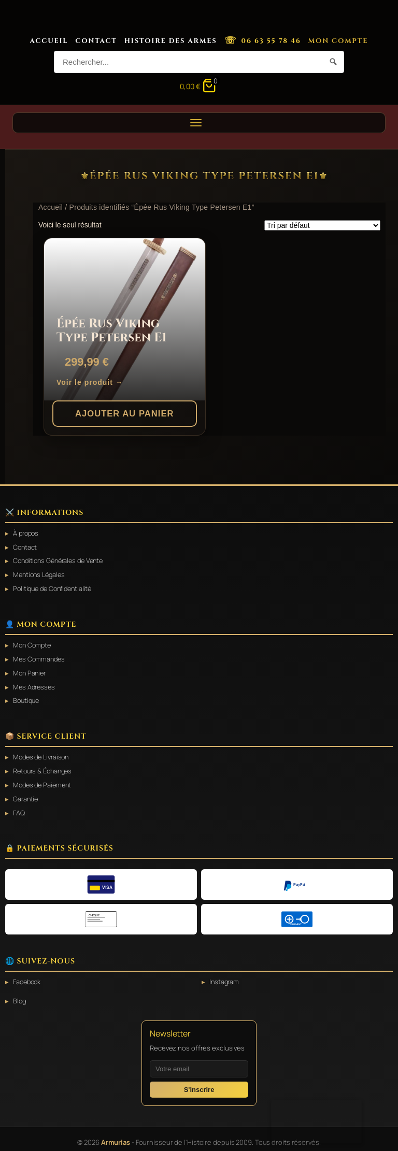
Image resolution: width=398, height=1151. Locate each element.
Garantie (26, 794)
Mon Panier (30, 670)
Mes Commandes (40, 656)
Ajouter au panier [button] (125, 413)
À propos (27, 533)
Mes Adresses (35, 683)
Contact (96, 41)
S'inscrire (199, 1083)
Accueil (49, 41)
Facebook (27, 976)
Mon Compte (338, 41)
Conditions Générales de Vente (61, 560)
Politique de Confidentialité (55, 587)
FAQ (19, 807)
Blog (20, 995)
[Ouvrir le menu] (199, 122)
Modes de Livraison (43, 753)
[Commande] (322, 225)
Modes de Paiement (44, 780)
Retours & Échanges (44, 766)
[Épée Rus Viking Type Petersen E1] (124, 319)
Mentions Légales (40, 573)
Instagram (224, 976)
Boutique (27, 697)
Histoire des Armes (170, 41)
